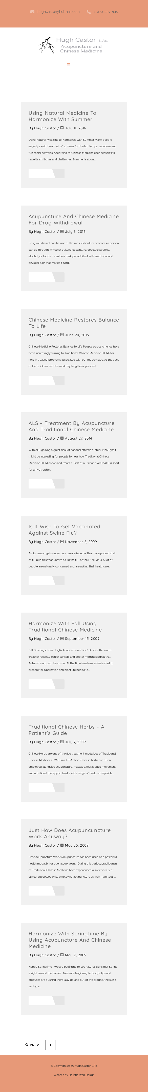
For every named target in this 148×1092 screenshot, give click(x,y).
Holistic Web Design (81, 1075)
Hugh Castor (45, 128)
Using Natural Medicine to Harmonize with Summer (62, 116)
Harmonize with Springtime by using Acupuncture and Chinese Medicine (70, 939)
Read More (46, 174)
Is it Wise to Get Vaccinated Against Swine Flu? (64, 529)
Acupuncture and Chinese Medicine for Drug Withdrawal (74, 219)
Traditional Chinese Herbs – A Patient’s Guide (66, 730)
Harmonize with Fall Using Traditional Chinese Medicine (65, 626)
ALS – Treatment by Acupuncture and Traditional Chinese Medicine (72, 426)
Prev (32, 1045)
